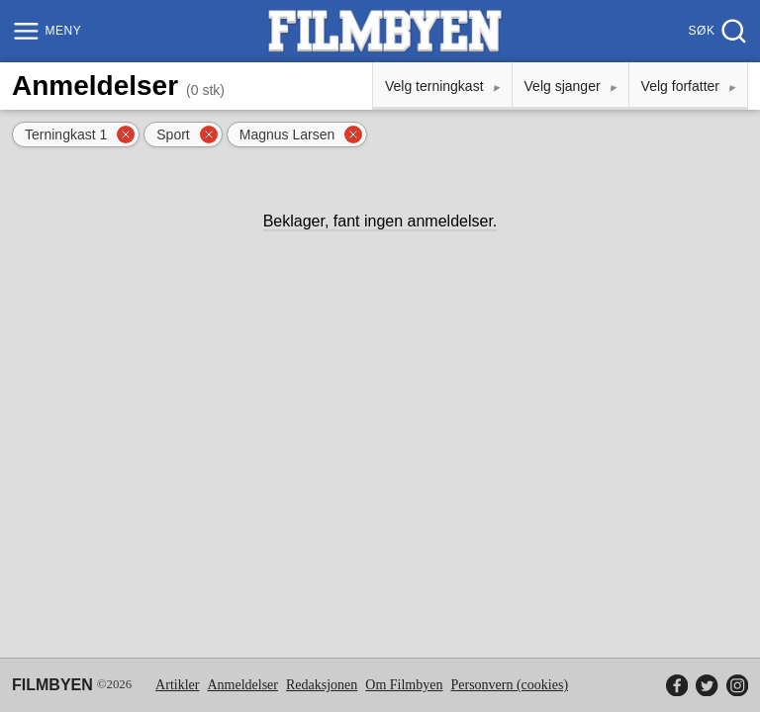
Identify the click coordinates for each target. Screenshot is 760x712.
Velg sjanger (562, 86)
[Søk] (716, 31)
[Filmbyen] (385, 31)
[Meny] (49, 31)
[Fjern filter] (126, 134)
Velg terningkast (434, 86)
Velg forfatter (680, 86)
